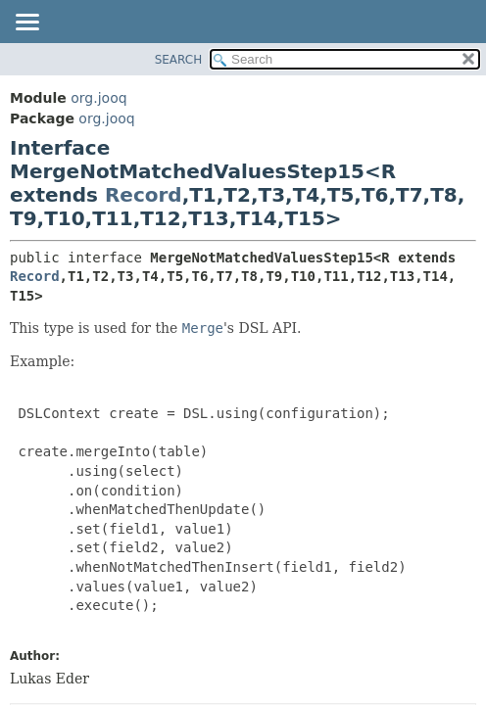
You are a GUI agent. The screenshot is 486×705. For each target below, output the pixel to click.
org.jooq (98, 98)
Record (143, 195)
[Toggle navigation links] (26, 23)
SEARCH (179, 60)
